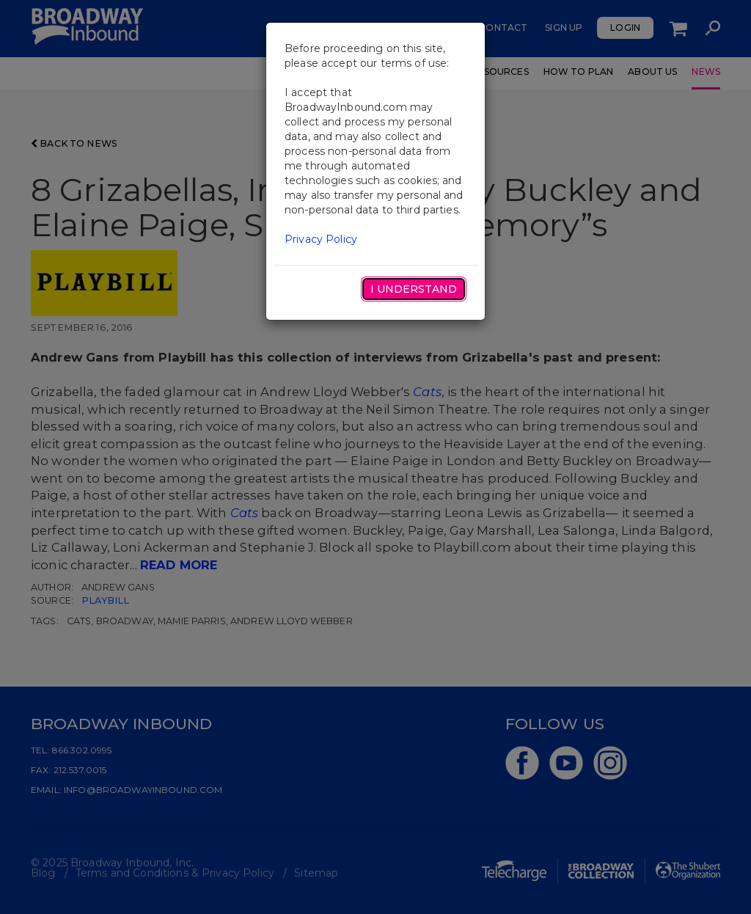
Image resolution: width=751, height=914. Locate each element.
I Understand (413, 289)
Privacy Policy (321, 239)
